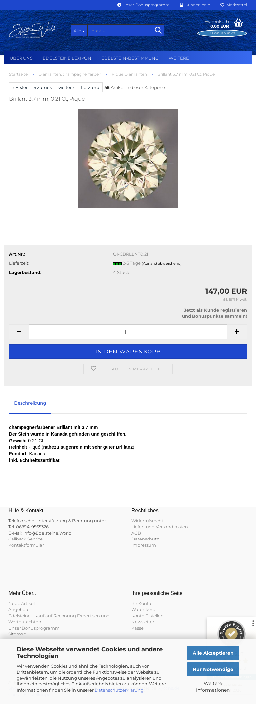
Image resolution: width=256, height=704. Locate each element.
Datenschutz (145, 538)
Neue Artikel (21, 603)
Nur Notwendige (213, 669)
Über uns (21, 58)
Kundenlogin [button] (195, 4)
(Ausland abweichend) (162, 263)
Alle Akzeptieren (213, 653)
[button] (19, 331)
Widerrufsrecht (147, 520)
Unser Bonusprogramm (143, 4)
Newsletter (142, 621)
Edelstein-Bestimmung (130, 58)
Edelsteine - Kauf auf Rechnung (42, 615)
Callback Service (25, 538)
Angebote (19, 609)
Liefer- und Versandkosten (159, 526)
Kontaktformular (26, 545)
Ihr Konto (141, 603)
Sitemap (17, 633)
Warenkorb (143, 609)
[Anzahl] (128, 331)
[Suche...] (79, 30)
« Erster (20, 87)
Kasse (137, 628)
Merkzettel (233, 4)
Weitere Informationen (213, 687)
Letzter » (90, 87)
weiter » (66, 87)
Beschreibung (30, 403)
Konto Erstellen (147, 615)
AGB (136, 533)
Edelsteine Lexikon (67, 58)
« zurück (43, 87)
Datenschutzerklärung (119, 690)
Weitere (179, 58)
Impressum (143, 545)
